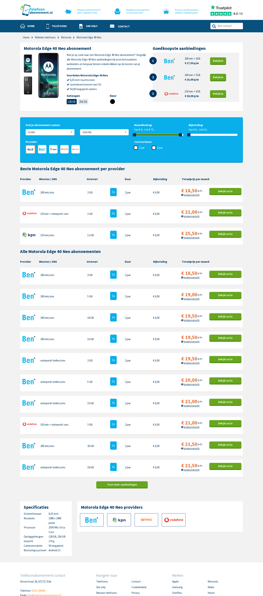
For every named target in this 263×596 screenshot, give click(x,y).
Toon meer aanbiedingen (122, 451)
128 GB (72, 101)
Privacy (136, 559)
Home (26, 37)
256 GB (83, 101)
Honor (211, 559)
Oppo (211, 571)
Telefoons (102, 548)
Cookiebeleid (139, 554)
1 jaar (142, 147)
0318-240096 (38, 557)
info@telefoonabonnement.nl (44, 562)
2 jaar (160, 147)
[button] (57, 26)
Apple (175, 548)
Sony (210, 565)
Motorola (213, 548)
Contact (136, 548)
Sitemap (136, 571)
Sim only (101, 554)
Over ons (101, 565)
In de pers (102, 571)
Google (176, 565)
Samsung (177, 554)
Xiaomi (176, 571)
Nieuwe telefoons (106, 559)
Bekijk (218, 60)
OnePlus (177, 559)
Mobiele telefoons (45, 37)
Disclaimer (137, 565)
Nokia (211, 554)
